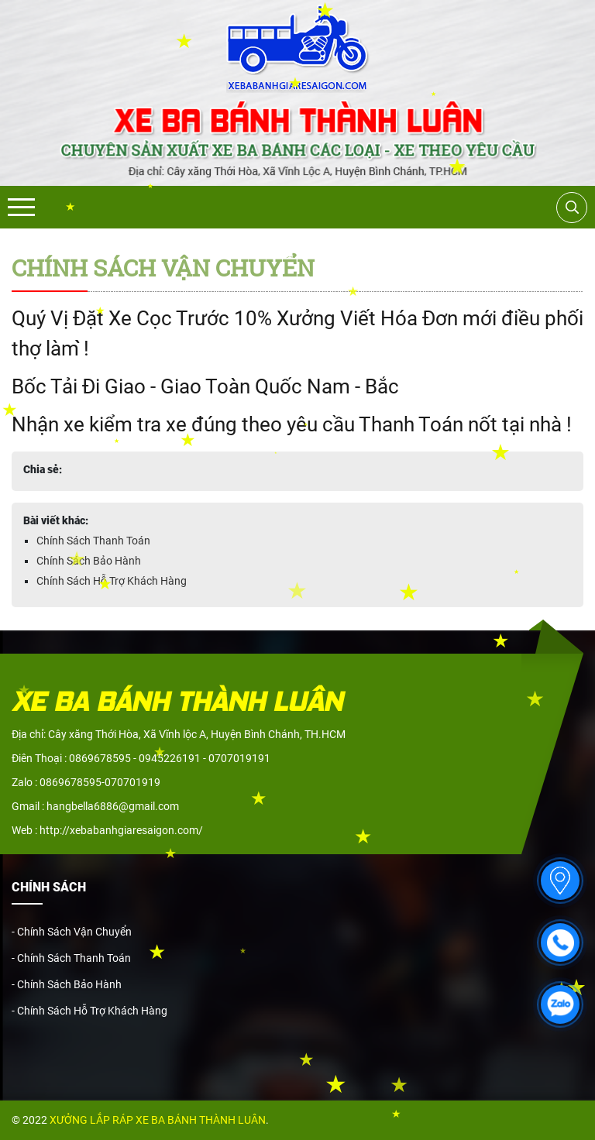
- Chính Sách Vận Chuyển (72, 931)
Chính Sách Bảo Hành (88, 561)
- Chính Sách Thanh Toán (71, 958)
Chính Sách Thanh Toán (93, 540)
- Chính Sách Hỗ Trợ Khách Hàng (89, 1010)
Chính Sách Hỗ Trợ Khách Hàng (111, 581)
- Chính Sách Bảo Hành (67, 984)
